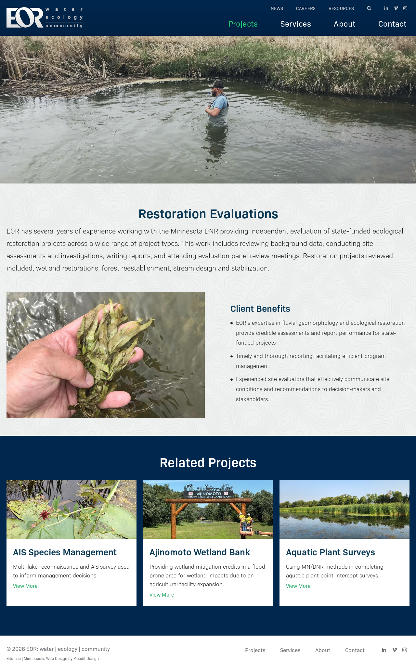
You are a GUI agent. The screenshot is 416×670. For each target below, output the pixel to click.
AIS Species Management (65, 551)
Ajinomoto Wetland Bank (200, 551)
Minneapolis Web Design (45, 658)
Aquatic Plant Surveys (330, 551)
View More (25, 586)
